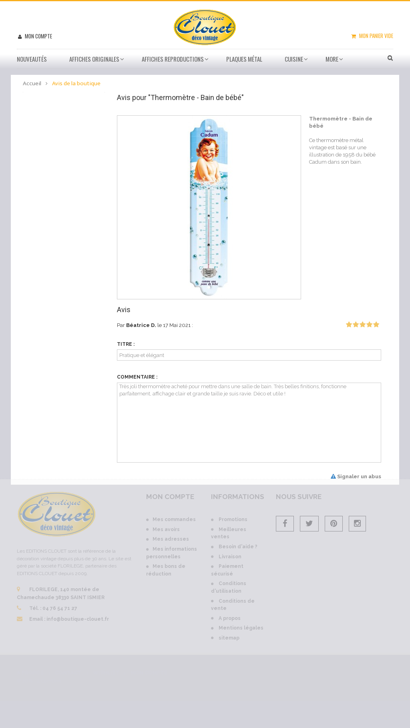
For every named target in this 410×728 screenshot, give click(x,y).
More (332, 58)
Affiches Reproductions (173, 58)
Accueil (32, 83)
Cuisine (294, 58)
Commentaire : (137, 377)
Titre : (126, 344)
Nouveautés (32, 58)
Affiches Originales (94, 58)
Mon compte (38, 36)
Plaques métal (244, 58)
